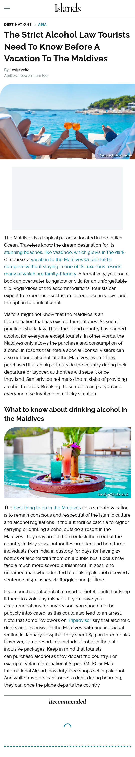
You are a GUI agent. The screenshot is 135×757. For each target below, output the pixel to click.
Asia (42, 24)
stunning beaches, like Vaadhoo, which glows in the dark (64, 252)
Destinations (18, 24)
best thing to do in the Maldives (47, 507)
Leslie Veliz (19, 70)
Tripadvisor (79, 620)
